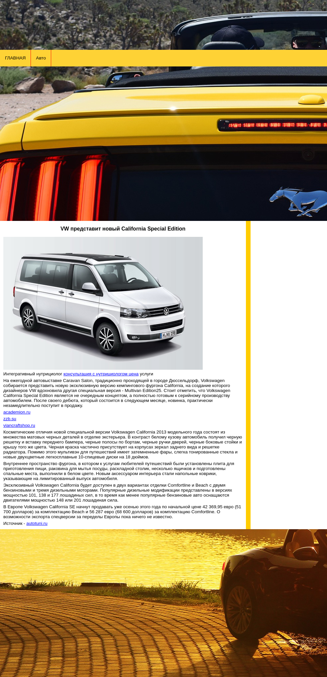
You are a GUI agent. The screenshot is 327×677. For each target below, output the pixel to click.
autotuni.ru (37, 523)
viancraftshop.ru (19, 425)
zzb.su (9, 418)
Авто (41, 57)
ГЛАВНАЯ (15, 57)
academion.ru (16, 412)
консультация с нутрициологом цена (101, 373)
